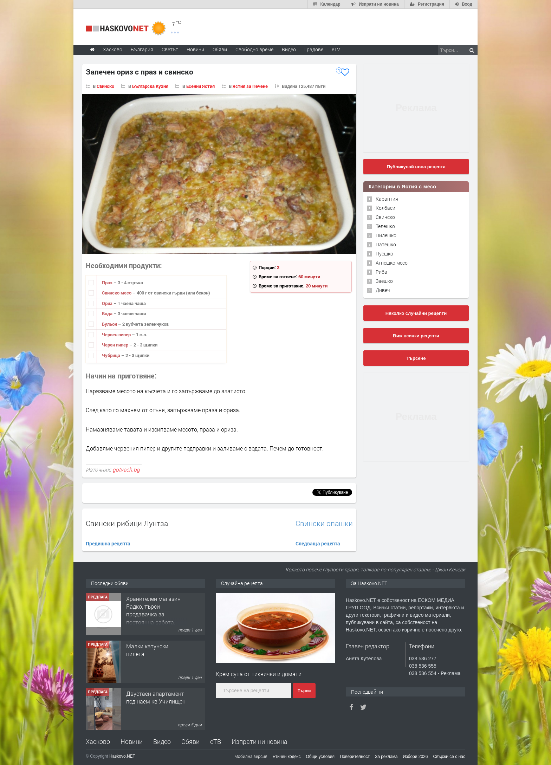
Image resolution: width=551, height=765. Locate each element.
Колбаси (385, 208)
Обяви (190, 741)
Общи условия (320, 756)
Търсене (416, 358)
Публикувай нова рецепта (416, 166)
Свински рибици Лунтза (127, 523)
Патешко (386, 244)
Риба (381, 271)
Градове (313, 49)
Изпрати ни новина (259, 741)
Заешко (384, 281)
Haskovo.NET (122, 756)
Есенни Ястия (200, 86)
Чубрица (111, 355)
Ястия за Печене (250, 86)
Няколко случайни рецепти (416, 313)
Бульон (110, 324)
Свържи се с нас (449, 756)
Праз (108, 282)
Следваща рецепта (318, 543)
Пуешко (384, 253)
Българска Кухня (150, 86)
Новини (195, 49)
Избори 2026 (415, 756)
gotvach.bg (126, 469)
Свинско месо (117, 293)
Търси (304, 690)
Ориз (108, 303)
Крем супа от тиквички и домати (259, 674)
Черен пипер (115, 345)
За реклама (386, 756)
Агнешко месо (392, 262)
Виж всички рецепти (416, 335)
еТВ (215, 741)
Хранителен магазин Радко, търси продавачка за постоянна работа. (153, 610)
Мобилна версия (250, 756)
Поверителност (355, 756)
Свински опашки (324, 523)
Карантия (387, 198)
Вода (108, 313)
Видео (162, 741)
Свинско (105, 86)
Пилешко (386, 235)
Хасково (98, 741)
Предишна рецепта (108, 543)
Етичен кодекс (287, 756)
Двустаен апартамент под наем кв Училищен (156, 697)
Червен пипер (117, 334)
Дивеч (383, 290)
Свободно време (254, 49)
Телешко (385, 226)
